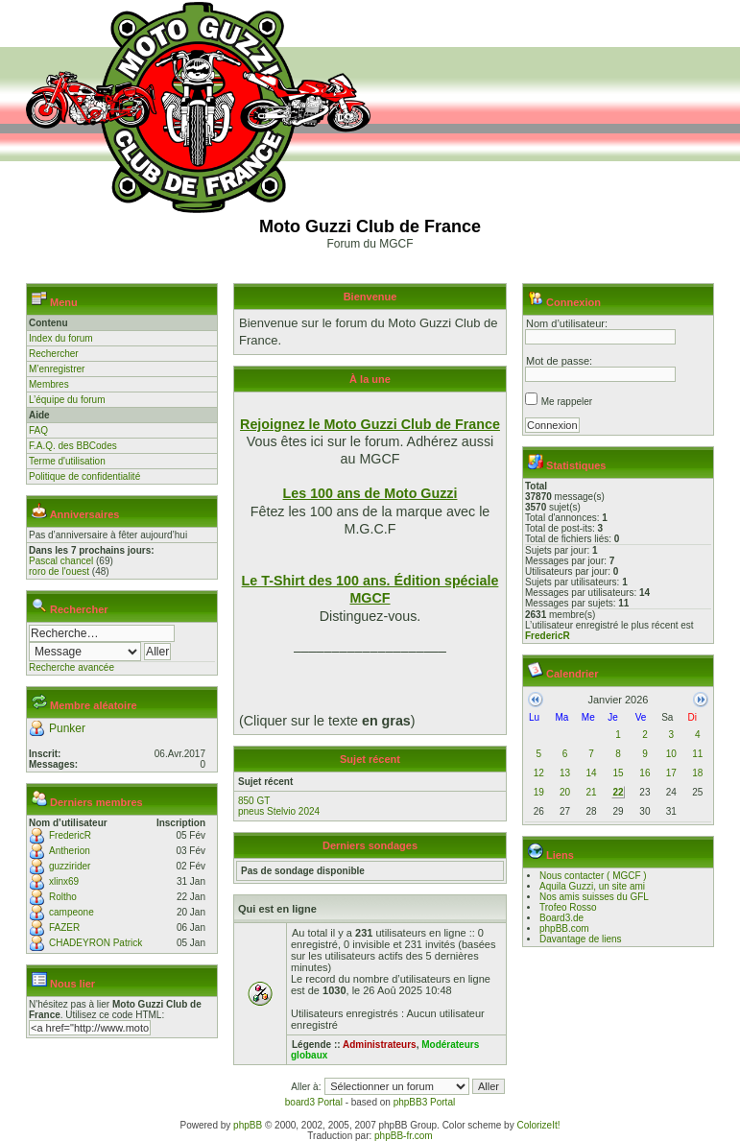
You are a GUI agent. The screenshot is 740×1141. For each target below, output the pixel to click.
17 (671, 773)
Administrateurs (380, 1044)
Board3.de (561, 918)
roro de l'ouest (59, 571)
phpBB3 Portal (425, 1102)
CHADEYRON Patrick (95, 943)
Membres (49, 384)
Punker (67, 728)
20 (565, 792)
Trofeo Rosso (568, 907)
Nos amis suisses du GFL (594, 896)
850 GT (254, 801)
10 (671, 754)
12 (539, 773)
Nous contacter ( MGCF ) (593, 875)
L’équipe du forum (67, 399)
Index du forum (61, 338)
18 (697, 773)
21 (590, 792)
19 (539, 792)
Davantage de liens (580, 939)
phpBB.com (564, 928)
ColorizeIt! (538, 1125)
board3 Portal (314, 1102)
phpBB (247, 1125)
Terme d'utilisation (67, 461)
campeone (71, 912)
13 (565, 773)
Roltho (63, 896)
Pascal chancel (61, 561)
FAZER (64, 927)
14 (590, 773)
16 (644, 773)
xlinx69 (64, 881)
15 (617, 773)
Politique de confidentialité (84, 476)
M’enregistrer (56, 369)
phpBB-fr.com (403, 1135)
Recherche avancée (71, 667)
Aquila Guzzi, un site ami (592, 886)
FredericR (70, 835)
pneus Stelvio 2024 (279, 811)
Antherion (69, 850)
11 (697, 754)
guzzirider (69, 866)
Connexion (573, 302)
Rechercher (54, 353)
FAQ (38, 430)
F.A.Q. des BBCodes (73, 445)
